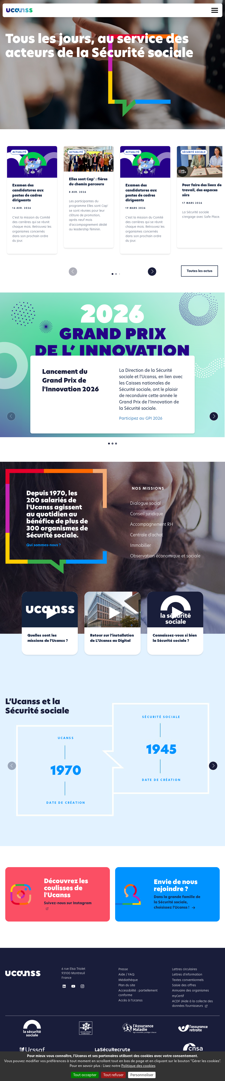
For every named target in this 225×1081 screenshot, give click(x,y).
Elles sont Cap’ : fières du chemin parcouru (88, 181)
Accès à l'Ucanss (130, 1000)
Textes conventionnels (188, 980)
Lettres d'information (187, 974)
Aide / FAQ (126, 974)
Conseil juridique (146, 514)
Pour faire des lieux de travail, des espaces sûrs (201, 190)
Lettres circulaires (184, 969)
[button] (152, 271)
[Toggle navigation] (215, 10)
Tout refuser (113, 1074)
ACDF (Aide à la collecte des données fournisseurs (192, 1003)
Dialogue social (145, 503)
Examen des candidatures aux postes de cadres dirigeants (28, 192)
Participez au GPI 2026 (140, 418)
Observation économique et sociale (165, 556)
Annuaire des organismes (190, 990)
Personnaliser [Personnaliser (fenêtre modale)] (141, 1074)
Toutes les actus (199, 271)
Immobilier (140, 545)
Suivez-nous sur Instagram (68, 903)
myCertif (178, 996)
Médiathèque (128, 980)
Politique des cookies (138, 1065)
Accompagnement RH (151, 524)
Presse (123, 969)
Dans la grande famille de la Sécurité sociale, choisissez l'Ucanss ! (177, 902)
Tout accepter (84, 1074)
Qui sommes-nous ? (43, 545)
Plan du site (126, 985)
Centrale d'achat (146, 535)
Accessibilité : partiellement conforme (138, 992)
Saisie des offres (184, 985)
